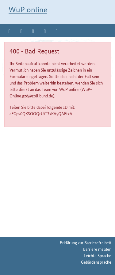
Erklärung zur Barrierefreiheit (85, 242)
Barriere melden (97, 249)
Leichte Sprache (97, 255)
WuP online (28, 9)
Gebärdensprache (96, 262)
